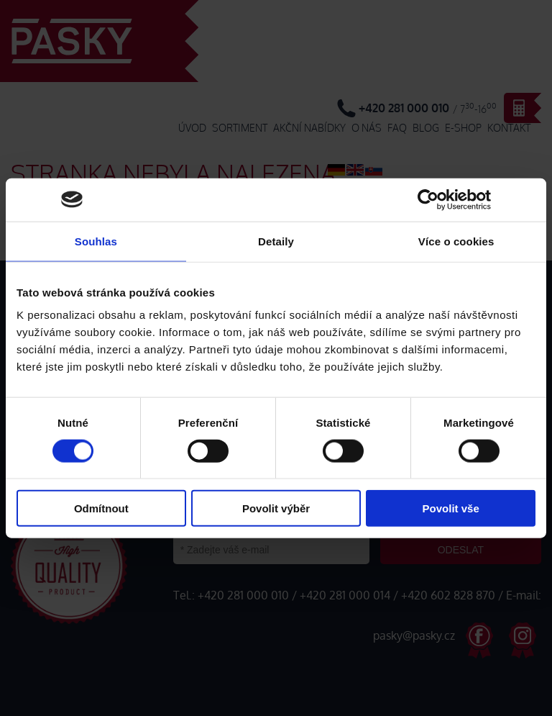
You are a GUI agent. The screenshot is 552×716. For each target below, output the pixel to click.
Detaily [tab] (276, 241)
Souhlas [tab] (96, 241)
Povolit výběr (276, 508)
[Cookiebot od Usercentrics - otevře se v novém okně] (428, 199)
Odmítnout (101, 508)
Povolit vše (451, 508)
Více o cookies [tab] (456, 241)
